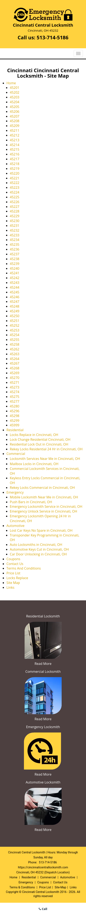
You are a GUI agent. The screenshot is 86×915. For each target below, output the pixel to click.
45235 (14, 244)
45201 (14, 87)
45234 (14, 239)
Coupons (13, 559)
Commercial (15, 453)
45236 (14, 249)
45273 (14, 387)
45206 (14, 111)
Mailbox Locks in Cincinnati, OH (34, 464)
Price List (13, 573)
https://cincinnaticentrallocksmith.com (43, 867)
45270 (14, 377)
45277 (14, 401)
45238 (14, 259)
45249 (14, 311)
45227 (14, 206)
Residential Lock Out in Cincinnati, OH (39, 444)
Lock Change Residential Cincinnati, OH (40, 439)
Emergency (15, 492)
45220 (14, 173)
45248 (14, 306)
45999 (14, 425)
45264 (14, 358)
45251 (14, 320)
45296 (14, 411)
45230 (14, 221)
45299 (14, 420)
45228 (14, 211)
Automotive (15, 525)
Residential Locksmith (43, 616)
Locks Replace (17, 578)
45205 (14, 106)
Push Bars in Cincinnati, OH (31, 502)
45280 (14, 406)
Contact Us (14, 563)
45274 (14, 392)
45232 (14, 230)
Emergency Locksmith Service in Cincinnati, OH (46, 506)
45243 (14, 282)
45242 (14, 278)
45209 (14, 125)
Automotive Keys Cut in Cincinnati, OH (39, 549)
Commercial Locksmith (43, 671)
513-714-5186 (53, 37)
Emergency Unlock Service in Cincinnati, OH (43, 511)
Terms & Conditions (22, 887)
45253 (14, 330)
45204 (14, 102)
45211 (14, 130)
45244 (14, 287)
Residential (15, 430)
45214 (14, 145)
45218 (14, 163)
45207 (14, 116)
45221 (14, 178)
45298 (14, 415)
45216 (14, 154)
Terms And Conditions (23, 568)
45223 (14, 187)
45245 (14, 292)
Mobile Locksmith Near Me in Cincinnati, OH (44, 497)
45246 (14, 297)
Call (43, 909)
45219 (14, 168)
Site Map (13, 582)
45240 (14, 268)
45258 (14, 344)
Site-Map (60, 887)
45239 (14, 263)
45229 (14, 216)
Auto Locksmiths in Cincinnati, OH (36, 544)
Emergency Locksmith (43, 727)
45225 (14, 197)
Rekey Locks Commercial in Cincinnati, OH (42, 487)
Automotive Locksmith (43, 782)
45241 (14, 273)
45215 (14, 149)
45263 (14, 354)
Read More (43, 663)
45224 (14, 192)
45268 (14, 368)
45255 (14, 339)
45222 (14, 182)
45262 (14, 349)
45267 (14, 363)
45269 (14, 373)
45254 (14, 335)
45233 (14, 235)
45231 (14, 225)
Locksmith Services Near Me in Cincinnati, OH (45, 458)
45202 (14, 92)
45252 (14, 325)
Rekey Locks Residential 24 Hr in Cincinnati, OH (46, 449)
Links (10, 587)
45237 (14, 254)
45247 (14, 301)
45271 (14, 382)
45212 (14, 135)
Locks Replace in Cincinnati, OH (34, 434)
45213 (14, 140)
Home (11, 83)
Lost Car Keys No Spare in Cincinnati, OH (41, 530)
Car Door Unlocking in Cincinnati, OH (38, 554)
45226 (14, 202)
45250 (14, 316)
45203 (14, 97)
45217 (14, 159)
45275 (14, 396)
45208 (14, 121)
